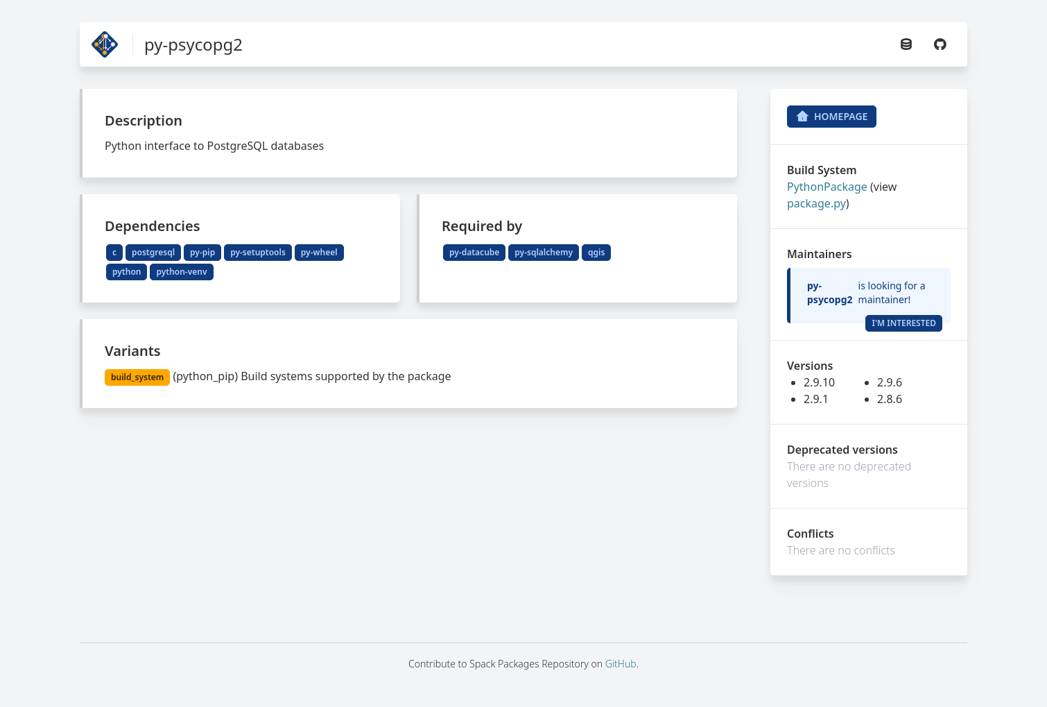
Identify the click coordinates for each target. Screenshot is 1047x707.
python (126, 272)
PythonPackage (827, 186)
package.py (816, 203)
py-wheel (319, 252)
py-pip (202, 252)
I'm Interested (904, 323)
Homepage (831, 116)
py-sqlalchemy (543, 252)
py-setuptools (258, 252)
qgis (596, 252)
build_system (137, 377)
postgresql (153, 252)
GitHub (621, 663)
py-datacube (474, 252)
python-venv (181, 272)
